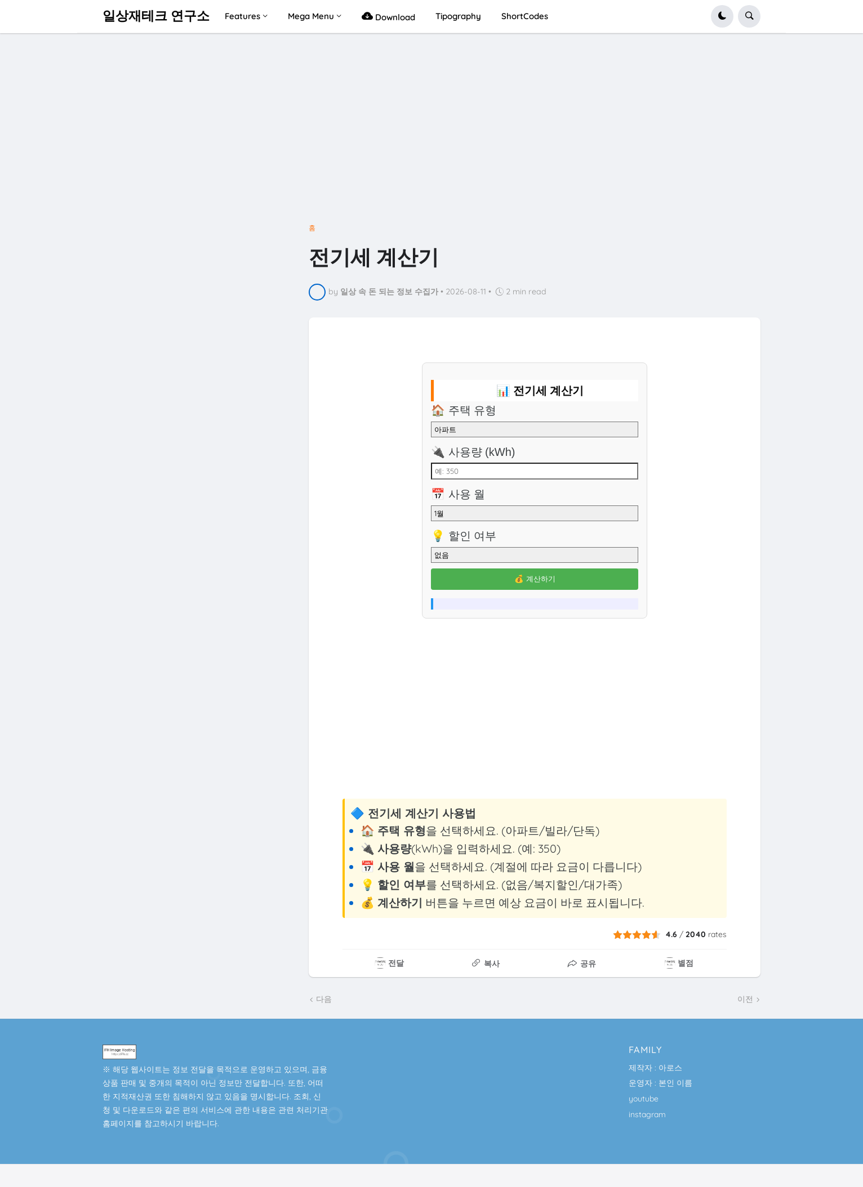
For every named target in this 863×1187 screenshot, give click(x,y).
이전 (745, 999)
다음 (324, 999)
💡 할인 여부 (463, 536)
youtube (644, 1099)
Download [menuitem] (388, 16)
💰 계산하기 (534, 578)
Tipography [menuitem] (458, 16)
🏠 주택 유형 (463, 410)
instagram (647, 1114)
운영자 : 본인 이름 (660, 1083)
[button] (722, 16)
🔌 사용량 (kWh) (473, 452)
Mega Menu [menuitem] (311, 16)
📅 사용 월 (458, 494)
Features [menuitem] (242, 16)
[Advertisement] (431, 133)
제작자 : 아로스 (655, 1068)
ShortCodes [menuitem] (524, 16)
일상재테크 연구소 (156, 16)
